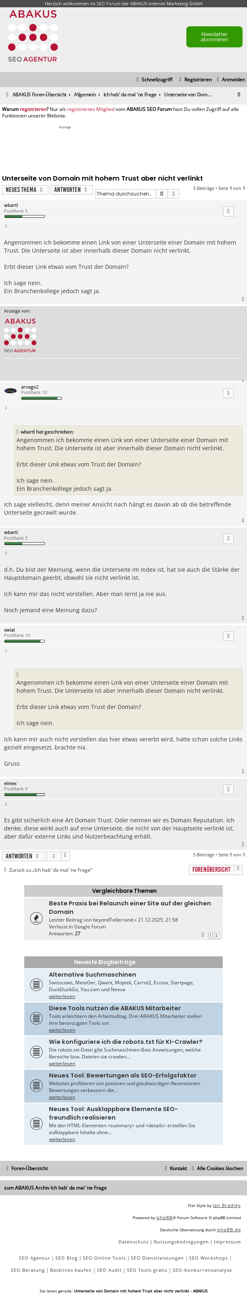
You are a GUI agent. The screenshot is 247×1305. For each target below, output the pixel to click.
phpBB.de (229, 1229)
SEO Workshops (208, 1258)
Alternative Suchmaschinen (92, 975)
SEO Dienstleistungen (157, 1258)
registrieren (33, 109)
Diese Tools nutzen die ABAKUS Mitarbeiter (115, 1008)
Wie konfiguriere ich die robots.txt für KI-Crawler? (126, 1042)
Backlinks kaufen (71, 1270)
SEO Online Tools (104, 1258)
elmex (10, 783)
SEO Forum (108, 3)
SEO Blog (66, 1258)
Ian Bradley (227, 1205)
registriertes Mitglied (90, 109)
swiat (9, 629)
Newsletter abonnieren (214, 36)
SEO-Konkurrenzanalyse (202, 1270)
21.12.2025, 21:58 (158, 919)
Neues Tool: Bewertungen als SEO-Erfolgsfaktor (122, 1075)
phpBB (164, 1217)
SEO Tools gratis (147, 1270)
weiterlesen (62, 996)
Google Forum (90, 926)
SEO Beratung (28, 1270)
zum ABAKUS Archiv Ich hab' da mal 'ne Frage (55, 1187)
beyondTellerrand (113, 919)
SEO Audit (109, 1270)
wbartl (11, 205)
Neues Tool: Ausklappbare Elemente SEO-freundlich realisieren (113, 1113)
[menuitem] (230, 80)
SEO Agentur (34, 1258)
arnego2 (29, 387)
